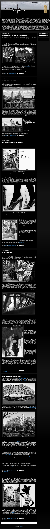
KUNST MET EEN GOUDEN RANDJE (11, 376)
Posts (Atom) (21, 526)
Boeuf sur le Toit (27, 66)
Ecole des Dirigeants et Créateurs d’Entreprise (23, 456)
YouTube (28, 514)
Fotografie (5, 519)
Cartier (11, 381)
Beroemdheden (6, 471)
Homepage (19, 523)
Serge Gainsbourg (10, 466)
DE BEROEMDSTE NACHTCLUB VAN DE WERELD (15, 35)
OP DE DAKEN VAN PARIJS (9, 80)
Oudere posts (33, 523)
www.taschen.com (21, 242)
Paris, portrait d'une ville (20, 145)
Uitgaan (5, 74)
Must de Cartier (23, 380)
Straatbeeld (5, 371)
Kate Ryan (14, 512)
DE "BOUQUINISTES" (7, 252)
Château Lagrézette (8, 454)
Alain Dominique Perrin (22, 378)
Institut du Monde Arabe (21, 441)
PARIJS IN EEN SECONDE (8, 477)
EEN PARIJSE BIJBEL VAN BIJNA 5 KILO (12, 142)
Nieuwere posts (4, 523)
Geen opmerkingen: (13, 73)
